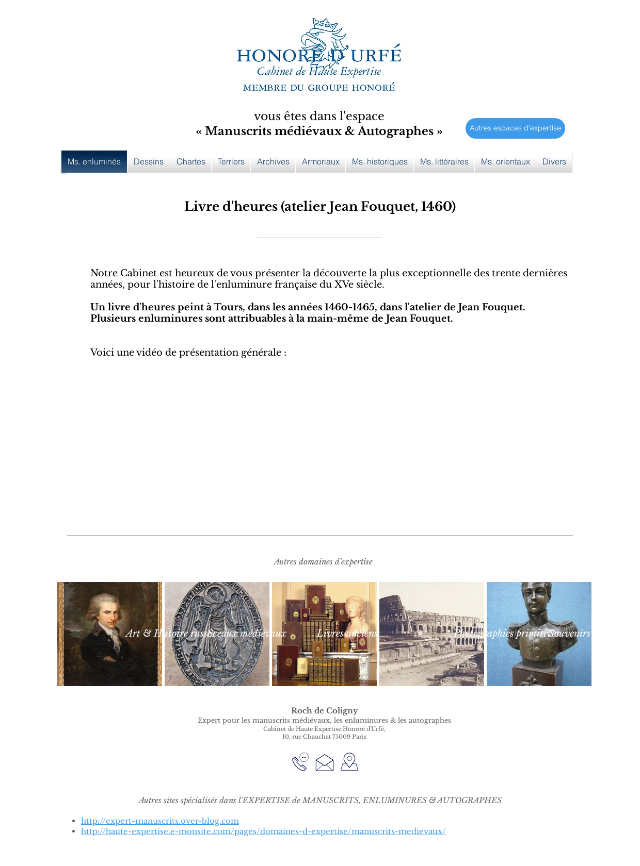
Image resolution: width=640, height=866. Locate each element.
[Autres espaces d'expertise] (515, 128)
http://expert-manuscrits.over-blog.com (160, 821)
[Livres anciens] (347, 633)
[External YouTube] (320, 457)
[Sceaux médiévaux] (246, 633)
